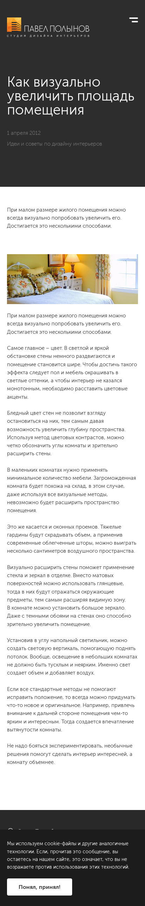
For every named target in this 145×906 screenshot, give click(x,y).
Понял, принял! (40, 887)
